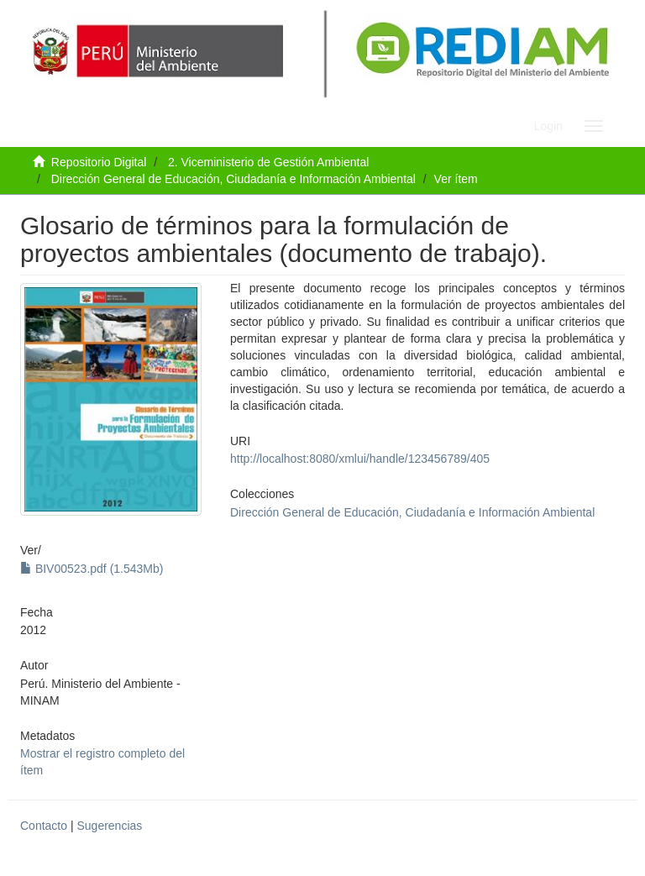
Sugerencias (109, 825)
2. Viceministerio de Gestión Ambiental (268, 162)
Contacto (43, 825)
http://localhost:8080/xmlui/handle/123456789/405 (360, 458)
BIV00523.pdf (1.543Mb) (91, 568)
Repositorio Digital (99, 162)
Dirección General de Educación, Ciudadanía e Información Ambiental (233, 179)
